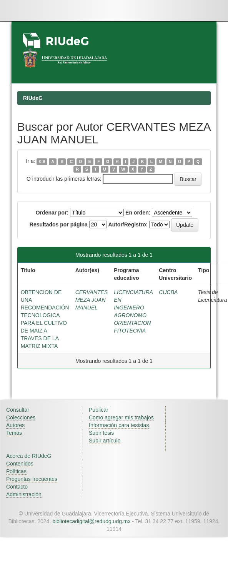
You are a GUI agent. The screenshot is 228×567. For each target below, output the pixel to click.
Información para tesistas (119, 425)
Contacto (17, 487)
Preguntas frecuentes (31, 479)
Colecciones (20, 417)
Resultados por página (59, 224)
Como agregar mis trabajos (121, 417)
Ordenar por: (52, 213)
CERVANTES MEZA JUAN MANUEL (91, 300)
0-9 (42, 161)
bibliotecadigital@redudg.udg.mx (91, 521)
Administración (24, 494)
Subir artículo (104, 440)
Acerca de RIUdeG (29, 456)
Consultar (17, 410)
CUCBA (168, 292)
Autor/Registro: (128, 224)
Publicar (98, 410)
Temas (14, 433)
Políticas (16, 471)
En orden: (137, 213)
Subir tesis (101, 433)
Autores (15, 425)
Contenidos (19, 464)
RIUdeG (33, 98)
